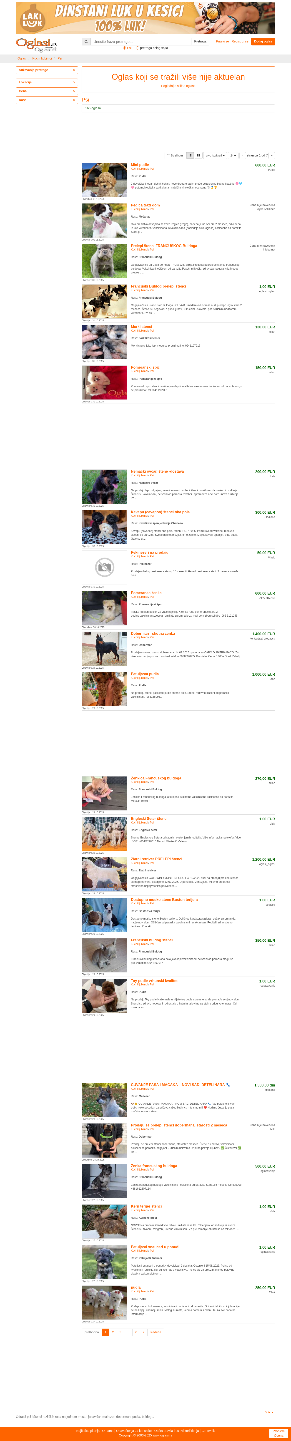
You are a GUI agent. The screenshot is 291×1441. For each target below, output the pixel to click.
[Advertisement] (178, 436)
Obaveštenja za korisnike (134, 1431)
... (128, 1332)
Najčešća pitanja (88, 1431)
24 (233, 155)
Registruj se (240, 41)
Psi (60, 58)
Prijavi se (222, 41)
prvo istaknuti (215, 155)
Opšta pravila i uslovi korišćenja (176, 1431)
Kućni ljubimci (42, 58)
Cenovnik (208, 1431)
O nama (108, 1431)
